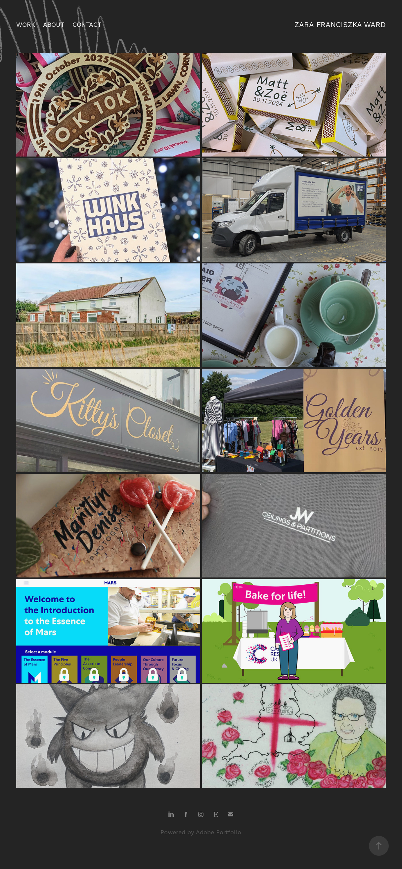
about (53, 25)
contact (86, 25)
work (25, 25)
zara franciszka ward (340, 25)
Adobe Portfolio (218, 832)
